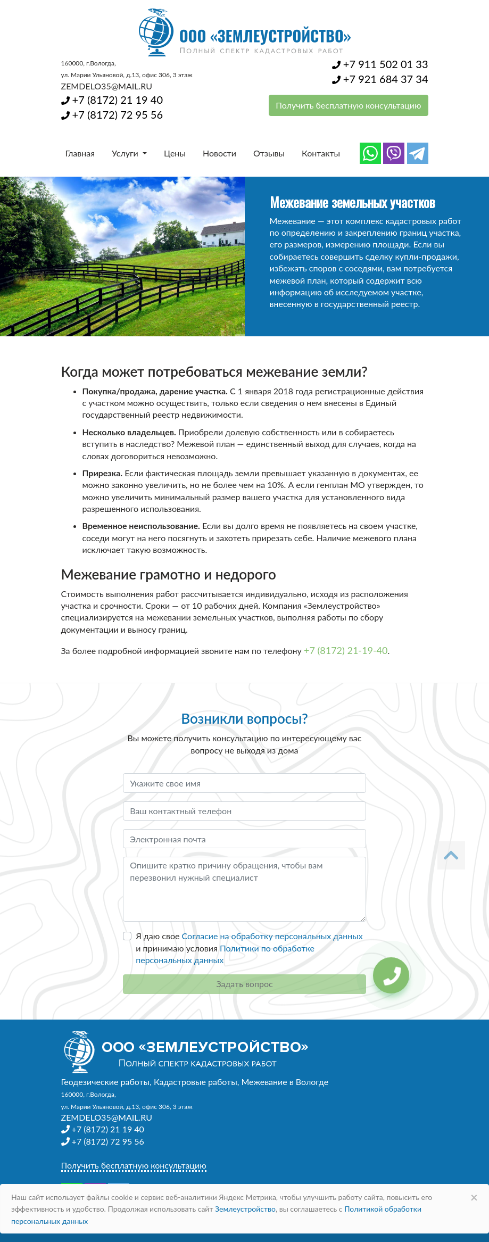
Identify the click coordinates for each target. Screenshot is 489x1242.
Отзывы (269, 153)
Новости (219, 153)
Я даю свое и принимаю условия (249, 948)
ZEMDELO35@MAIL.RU (106, 86)
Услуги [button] (126, 153)
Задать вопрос (244, 984)
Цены (175, 153)
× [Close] (474, 1197)
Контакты (321, 153)
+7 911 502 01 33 (380, 63)
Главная (80, 153)
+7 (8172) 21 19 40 (112, 99)
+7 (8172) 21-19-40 (345, 650)
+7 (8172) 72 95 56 (112, 114)
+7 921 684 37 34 (380, 78)
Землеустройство (245, 1208)
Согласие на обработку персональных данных (272, 936)
